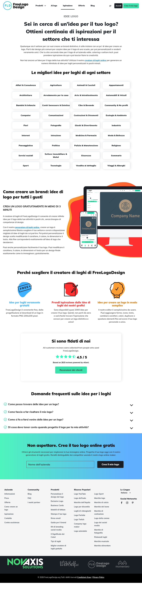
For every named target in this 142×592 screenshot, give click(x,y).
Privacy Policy (98, 577)
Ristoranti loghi (100, 537)
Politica (56, 145)
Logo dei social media (100, 524)
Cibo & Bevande (86, 105)
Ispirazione (68, 6)
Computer (26, 115)
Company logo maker (80, 525)
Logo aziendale (80, 531)
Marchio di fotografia (98, 531)
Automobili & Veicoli (116, 95)
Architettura (25, 95)
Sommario (116, 155)
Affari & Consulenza (26, 85)
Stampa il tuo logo (58, 514)
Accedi (118, 6)
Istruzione (56, 135)
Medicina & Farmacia (86, 135)
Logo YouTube (80, 494)
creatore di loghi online (95, 60)
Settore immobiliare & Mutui (56, 155)
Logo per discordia (82, 507)
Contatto (8, 518)
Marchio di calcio (101, 502)
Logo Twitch (79, 519)
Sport (26, 165)
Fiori (25, 125)
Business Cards (57, 505)
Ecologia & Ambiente (116, 115)
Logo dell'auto (80, 498)
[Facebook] (122, 503)
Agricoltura (56, 85)
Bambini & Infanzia (25, 105)
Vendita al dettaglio (86, 165)
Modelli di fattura (58, 510)
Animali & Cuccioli (86, 85)
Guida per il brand (58, 522)
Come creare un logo (11, 508)
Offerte (81, 6)
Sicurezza (86, 155)
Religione (116, 145)
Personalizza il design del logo (57, 495)
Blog (93, 6)
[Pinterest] (133, 503)
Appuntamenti (116, 85)
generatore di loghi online (27, 227)
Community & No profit (116, 105)
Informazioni (9, 494)
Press (6, 498)
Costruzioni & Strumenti (86, 115)
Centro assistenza (11, 522)
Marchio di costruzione (99, 512)
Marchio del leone (101, 507)
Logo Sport (99, 494)
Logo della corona (101, 518)
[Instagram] (128, 503)
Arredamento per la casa (55, 95)
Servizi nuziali (26, 155)
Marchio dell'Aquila (82, 502)
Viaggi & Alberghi (116, 165)
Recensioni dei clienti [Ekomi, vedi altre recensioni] (71, 370)
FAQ (29, 498)
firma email (56, 518)
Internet (26, 135)
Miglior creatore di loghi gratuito (58, 547)
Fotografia (56, 125)
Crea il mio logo (131, 6)
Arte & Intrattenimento (86, 95)
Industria (116, 125)
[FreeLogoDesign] (16, 5)
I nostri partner (34, 502)
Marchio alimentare (102, 546)
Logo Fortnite (79, 515)
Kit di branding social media (57, 528)
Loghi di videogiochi (82, 511)
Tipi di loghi (56, 541)
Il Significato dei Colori (57, 535)
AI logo (54, 6)
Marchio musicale (101, 541)
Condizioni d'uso (84, 577)
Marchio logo (99, 498)
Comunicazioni (56, 115)
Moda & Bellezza (116, 135)
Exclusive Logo (57, 501)
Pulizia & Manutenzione (86, 145)
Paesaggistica (26, 145)
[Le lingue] (125, 493)
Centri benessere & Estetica (56, 105)
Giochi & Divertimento (86, 125)
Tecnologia (56, 165)
